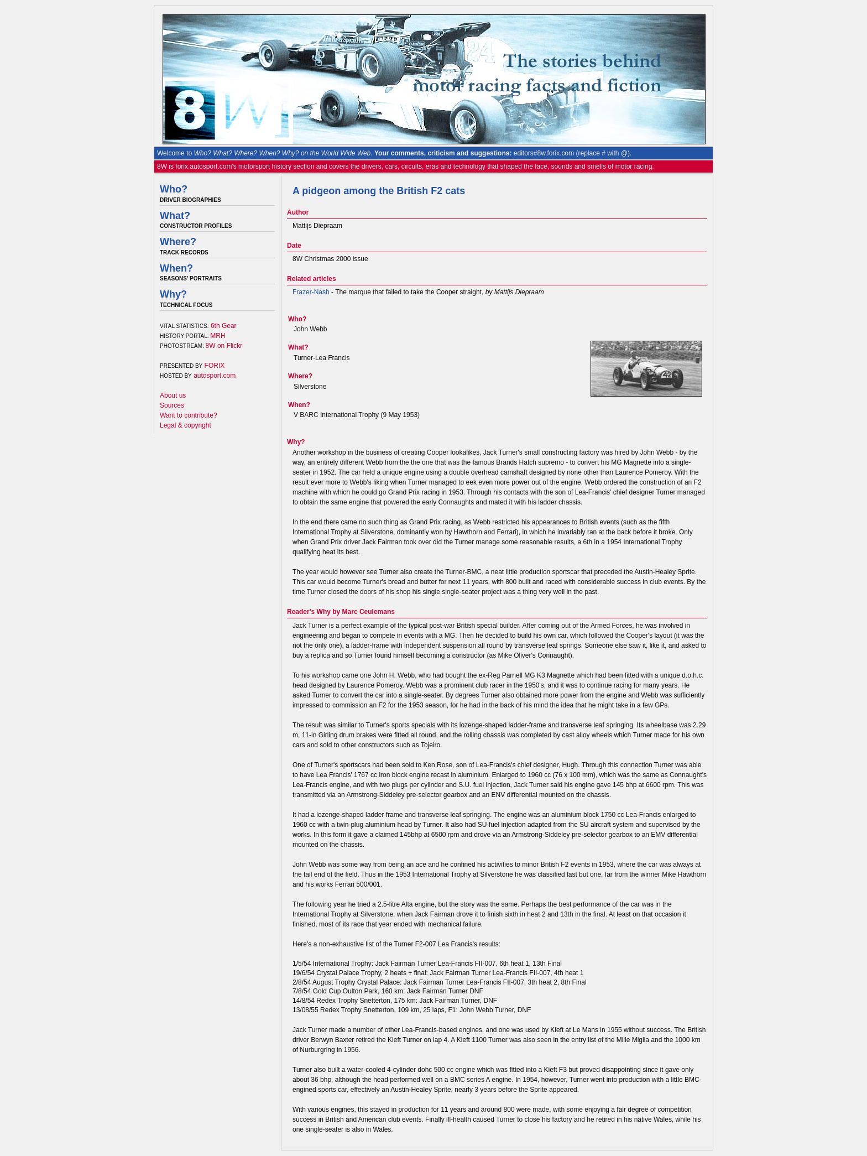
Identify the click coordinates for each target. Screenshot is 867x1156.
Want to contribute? (188, 415)
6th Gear (224, 326)
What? (175, 215)
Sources (172, 405)
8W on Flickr (224, 346)
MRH (217, 336)
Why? (173, 294)
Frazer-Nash (311, 292)
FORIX (215, 365)
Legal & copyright (185, 425)
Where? (178, 241)
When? (176, 268)
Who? (173, 189)
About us (173, 395)
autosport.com (215, 375)
